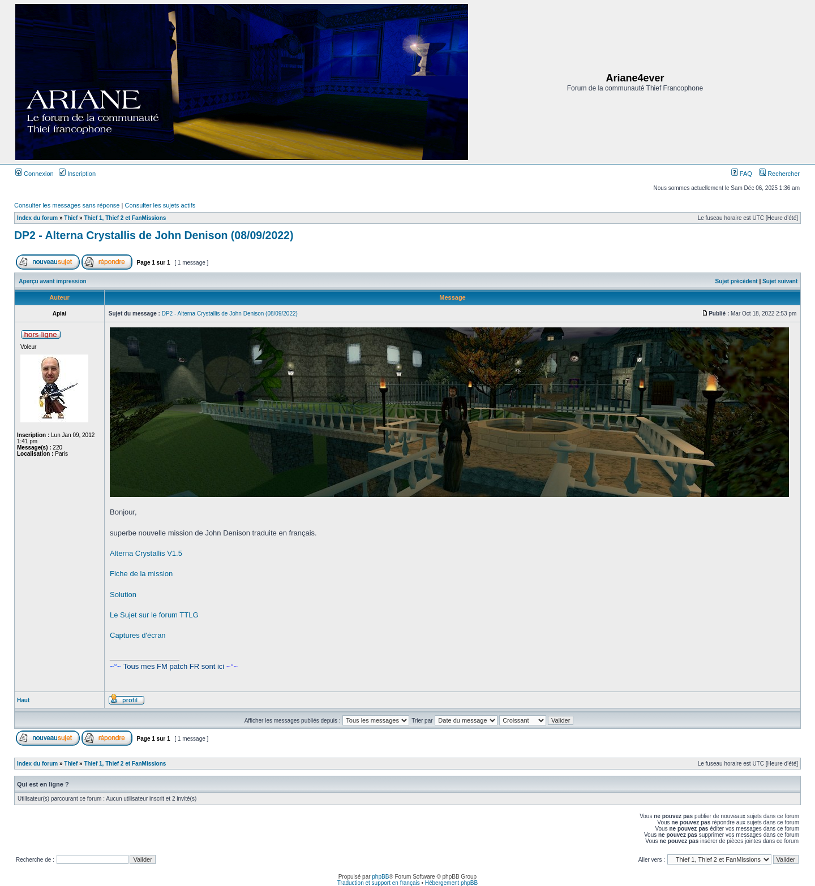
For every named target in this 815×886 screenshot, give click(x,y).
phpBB (380, 877)
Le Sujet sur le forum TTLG (154, 615)
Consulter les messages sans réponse (66, 205)
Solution (123, 594)
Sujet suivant (779, 281)
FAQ (741, 173)
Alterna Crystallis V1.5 (146, 553)
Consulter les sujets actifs (160, 205)
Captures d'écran (138, 635)
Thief (71, 218)
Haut (23, 700)
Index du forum (37, 218)
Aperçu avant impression (52, 281)
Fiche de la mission (141, 573)
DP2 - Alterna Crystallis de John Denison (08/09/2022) (153, 235)
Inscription (77, 173)
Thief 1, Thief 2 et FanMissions (125, 218)
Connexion (34, 173)
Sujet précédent (736, 281)
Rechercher (779, 173)
